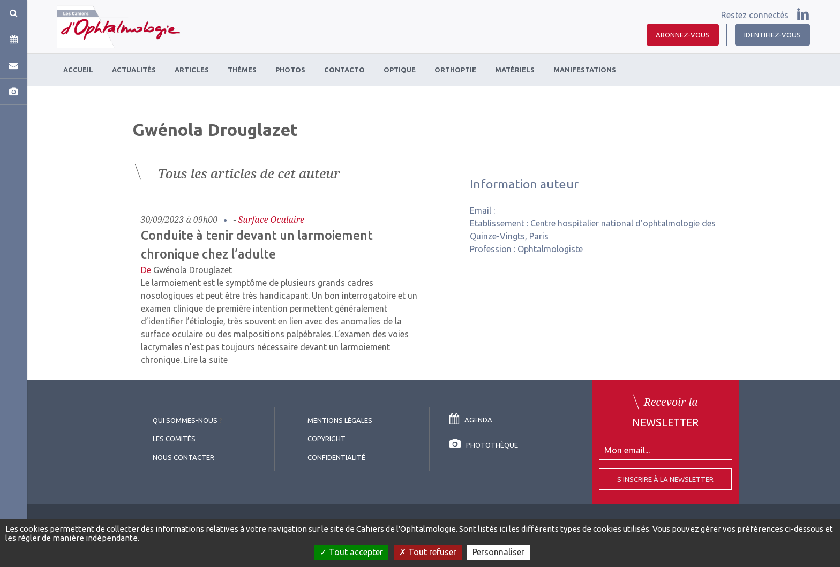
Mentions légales (340, 420)
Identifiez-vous (772, 35)
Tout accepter (351, 552)
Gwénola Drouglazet (192, 270)
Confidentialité (336, 457)
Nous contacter (183, 457)
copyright (327, 438)
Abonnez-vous (683, 35)
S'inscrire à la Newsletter (665, 479)
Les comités (174, 438)
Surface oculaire (271, 219)
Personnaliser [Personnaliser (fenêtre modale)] (498, 552)
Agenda (470, 420)
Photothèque (483, 445)
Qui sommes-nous (185, 420)
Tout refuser (427, 552)
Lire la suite (206, 360)
